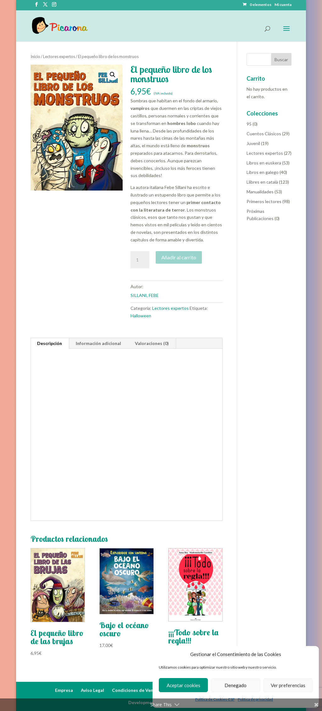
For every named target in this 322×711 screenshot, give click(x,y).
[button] (112, 74)
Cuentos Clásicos (264, 133)
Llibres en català (262, 182)
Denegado (236, 685)
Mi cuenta (283, 5)
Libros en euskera (264, 162)
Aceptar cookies (183, 685)
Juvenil (253, 143)
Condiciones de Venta (135, 690)
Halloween (140, 315)
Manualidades (260, 191)
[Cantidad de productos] (139, 260)
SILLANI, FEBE (144, 295)
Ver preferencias (288, 685)
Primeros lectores (264, 201)
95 (249, 124)
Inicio (35, 56)
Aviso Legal (92, 690)
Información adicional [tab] (98, 343)
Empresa (64, 690)
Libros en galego (263, 172)
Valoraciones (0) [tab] (152, 343)
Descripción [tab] (49, 343)
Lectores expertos (59, 56)
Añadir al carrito (178, 257)
